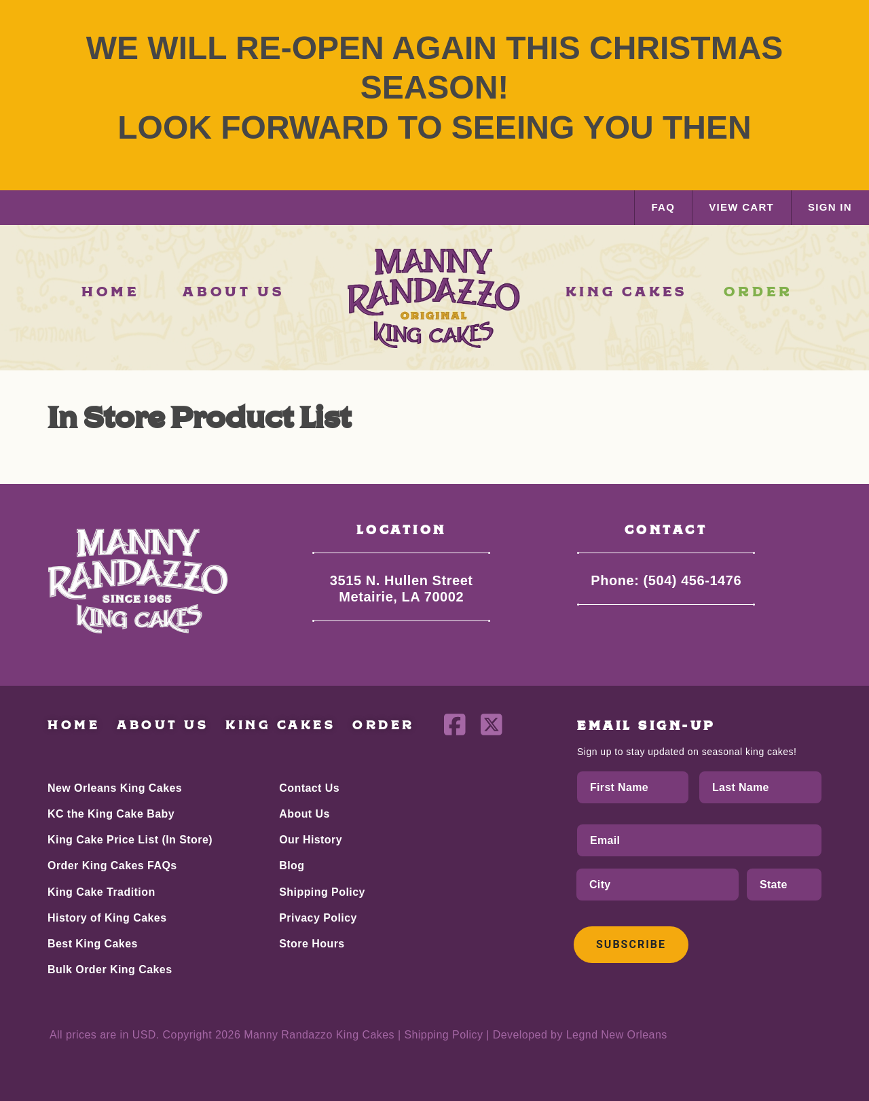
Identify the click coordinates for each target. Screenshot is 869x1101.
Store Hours (311, 943)
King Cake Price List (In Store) (130, 839)
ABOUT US (233, 292)
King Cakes (280, 725)
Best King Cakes (93, 943)
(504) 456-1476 (693, 580)
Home (74, 725)
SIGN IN (830, 207)
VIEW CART (741, 207)
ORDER (758, 292)
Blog (291, 865)
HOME (110, 292)
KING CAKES (626, 292)
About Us (162, 725)
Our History (310, 839)
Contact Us (309, 788)
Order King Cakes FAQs (112, 865)
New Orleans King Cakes (115, 788)
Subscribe (631, 944)
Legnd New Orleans (616, 1035)
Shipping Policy (322, 892)
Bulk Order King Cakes (110, 969)
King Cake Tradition (101, 892)
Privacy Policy (318, 918)
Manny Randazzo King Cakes (319, 1035)
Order (383, 725)
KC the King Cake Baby (111, 814)
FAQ (663, 207)
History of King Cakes (107, 918)
